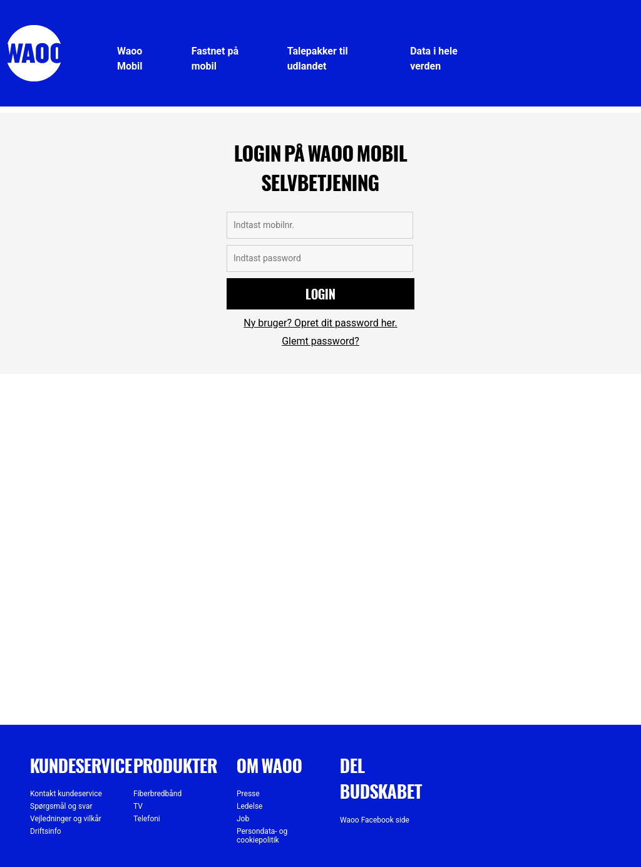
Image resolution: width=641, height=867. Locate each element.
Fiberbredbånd (157, 793)
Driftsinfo (45, 831)
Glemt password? (320, 341)
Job (243, 818)
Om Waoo (269, 765)
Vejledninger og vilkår (65, 818)
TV (138, 806)
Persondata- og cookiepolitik (262, 835)
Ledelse (249, 806)
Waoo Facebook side (374, 820)
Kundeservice (81, 765)
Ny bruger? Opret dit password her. (320, 323)
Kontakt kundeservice (66, 793)
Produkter (175, 765)
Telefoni (146, 818)
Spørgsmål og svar (61, 806)
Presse (248, 793)
